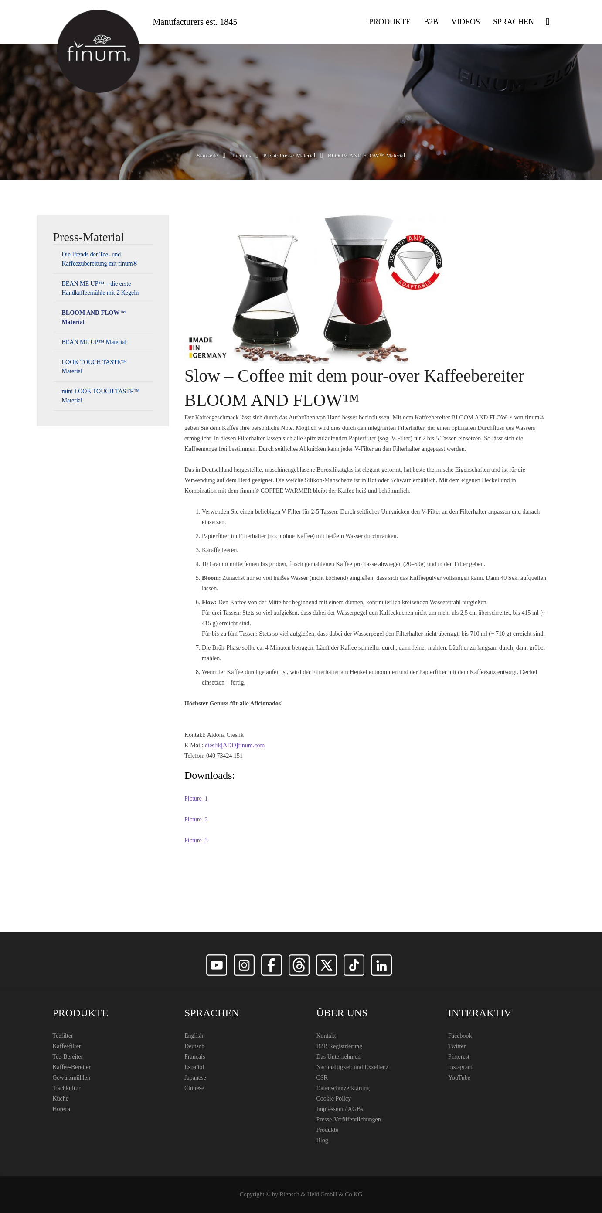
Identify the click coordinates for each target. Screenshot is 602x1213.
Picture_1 (196, 798)
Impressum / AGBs (339, 1109)
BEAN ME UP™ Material (94, 342)
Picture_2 (196, 819)
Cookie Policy (333, 1098)
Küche (61, 1098)
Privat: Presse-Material (289, 155)
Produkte (327, 1130)
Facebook (460, 1035)
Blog (322, 1140)
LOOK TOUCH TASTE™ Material (94, 367)
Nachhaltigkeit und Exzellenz (352, 1067)
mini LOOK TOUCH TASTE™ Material (101, 396)
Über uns (240, 155)
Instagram (460, 1067)
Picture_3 (196, 840)
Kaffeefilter (67, 1046)
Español (194, 1067)
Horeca (61, 1109)
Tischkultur (67, 1088)
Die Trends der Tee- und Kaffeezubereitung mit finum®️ (100, 259)
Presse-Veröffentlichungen (348, 1119)
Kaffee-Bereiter (72, 1067)
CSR (322, 1077)
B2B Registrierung (339, 1046)
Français (194, 1056)
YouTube (459, 1077)
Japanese (195, 1077)
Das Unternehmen (338, 1056)
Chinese (194, 1088)
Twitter (457, 1046)
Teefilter (63, 1035)
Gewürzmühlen (71, 1077)
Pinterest (458, 1056)
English (193, 1035)
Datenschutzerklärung (343, 1088)
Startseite (207, 155)
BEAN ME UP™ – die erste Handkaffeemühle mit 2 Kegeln (100, 288)
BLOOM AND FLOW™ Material (94, 317)
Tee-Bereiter (68, 1056)
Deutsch (194, 1046)
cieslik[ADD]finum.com (235, 745)
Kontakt (326, 1035)
